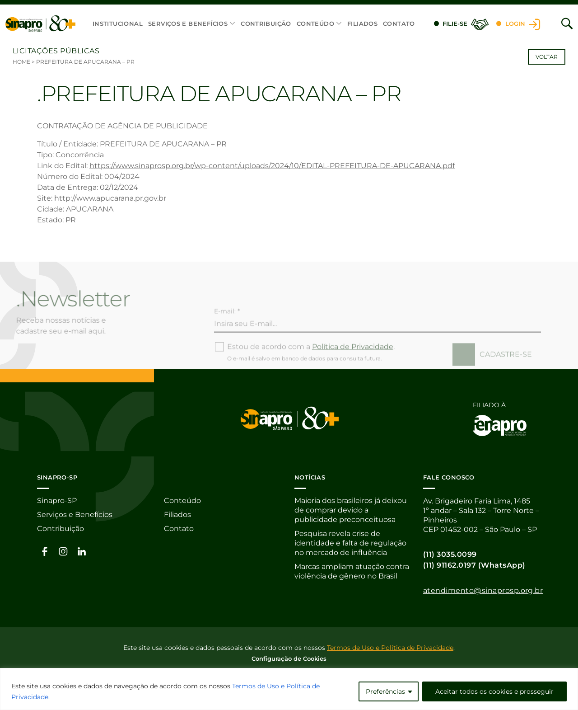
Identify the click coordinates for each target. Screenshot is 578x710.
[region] (289, 689)
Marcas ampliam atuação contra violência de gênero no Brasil (351, 572)
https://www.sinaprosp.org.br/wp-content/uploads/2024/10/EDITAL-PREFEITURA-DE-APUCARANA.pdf (272, 165)
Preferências (385, 691)
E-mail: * (227, 325)
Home (21, 61)
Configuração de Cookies (289, 658)
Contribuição (266, 23)
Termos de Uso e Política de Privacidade (390, 647)
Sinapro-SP (57, 501)
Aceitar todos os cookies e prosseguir (494, 691)
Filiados (362, 23)
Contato (399, 23)
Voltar (547, 56)
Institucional (118, 23)
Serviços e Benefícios (188, 23)
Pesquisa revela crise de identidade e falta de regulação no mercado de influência (350, 543)
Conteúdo (315, 23)
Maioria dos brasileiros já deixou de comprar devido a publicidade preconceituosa (350, 510)
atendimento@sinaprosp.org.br (483, 590)
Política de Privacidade (352, 360)
